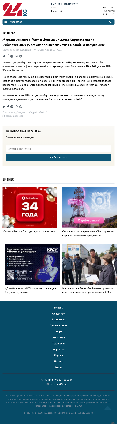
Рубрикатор (13, 21)
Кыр (53, 4)
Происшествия (58, 325)
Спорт (58, 331)
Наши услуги (70, 4)
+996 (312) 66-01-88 (62, 379)
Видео (58, 367)
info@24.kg (61, 384)
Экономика (58, 319)
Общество (58, 313)
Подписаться (58, 157)
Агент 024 (58, 337)
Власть (58, 307)
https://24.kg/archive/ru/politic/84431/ (29, 112)
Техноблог (58, 343)
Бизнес (58, 361)
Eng (60, 4)
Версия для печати (13, 115)
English (58, 355)
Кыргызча (59, 349)
